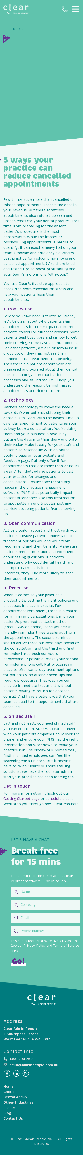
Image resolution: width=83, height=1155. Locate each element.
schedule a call (59, 798)
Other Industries (18, 1102)
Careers (10, 1107)
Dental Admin (15, 1097)
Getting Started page (21, 798)
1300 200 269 (65, 9)
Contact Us (13, 1118)
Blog (7, 1113)
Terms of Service (66, 946)
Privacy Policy (34, 946)
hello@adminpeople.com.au (33, 1065)
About (8, 1091)
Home (8, 1086)
